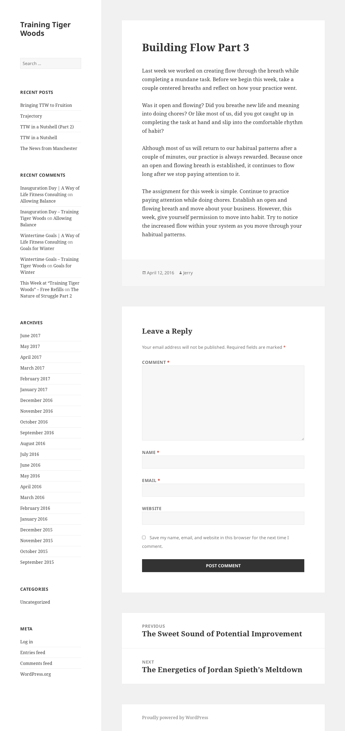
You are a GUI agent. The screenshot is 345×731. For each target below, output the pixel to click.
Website (151, 508)
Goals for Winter (37, 248)
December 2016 (36, 400)
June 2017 (30, 336)
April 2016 (31, 487)
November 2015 (36, 541)
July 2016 (29, 454)
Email (151, 480)
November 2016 (36, 411)
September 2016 (37, 433)
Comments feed (36, 663)
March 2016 (32, 497)
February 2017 (35, 379)
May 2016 (30, 476)
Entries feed (32, 652)
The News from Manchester (48, 148)
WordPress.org (35, 674)
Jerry (188, 273)
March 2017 (32, 368)
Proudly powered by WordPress (175, 717)
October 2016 (34, 422)
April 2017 (31, 357)
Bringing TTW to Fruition (46, 105)
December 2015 (36, 530)
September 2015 (37, 562)
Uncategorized (35, 602)
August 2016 (32, 443)
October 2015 (34, 551)
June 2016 (30, 465)
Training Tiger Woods (45, 28)
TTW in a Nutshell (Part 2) (47, 127)
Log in (26, 642)
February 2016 (35, 508)
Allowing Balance (38, 201)
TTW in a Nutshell (38, 138)
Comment (156, 362)
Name (151, 452)
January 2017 (33, 389)
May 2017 (30, 346)
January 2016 (33, 519)
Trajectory (31, 116)
